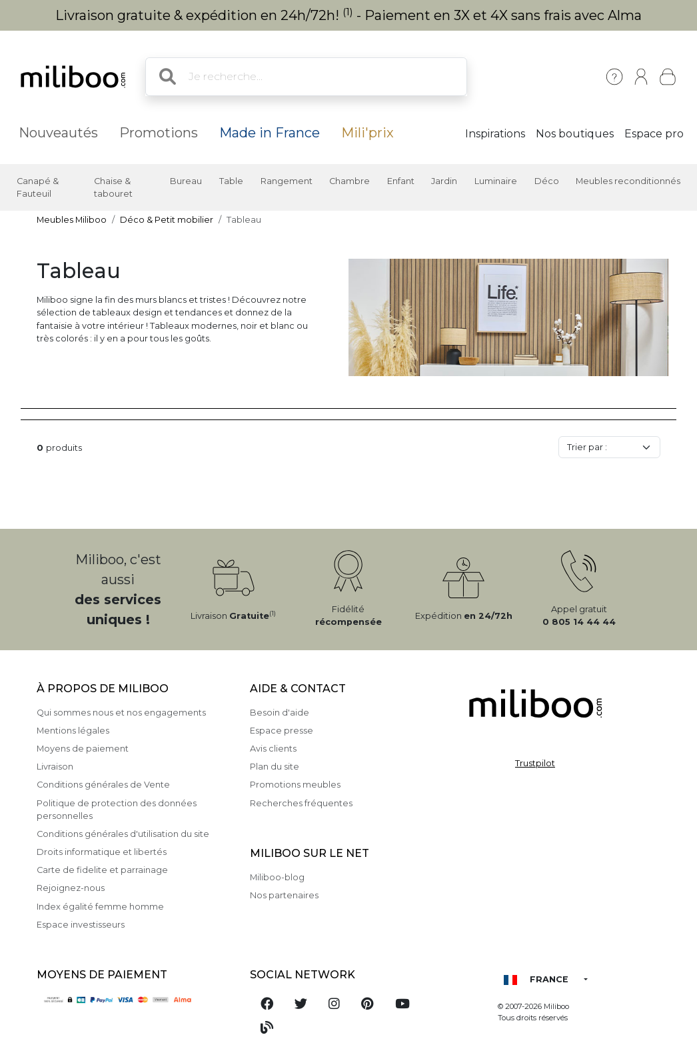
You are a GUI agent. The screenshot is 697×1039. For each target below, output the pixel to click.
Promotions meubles (295, 785)
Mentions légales (73, 731)
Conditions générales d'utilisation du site (123, 834)
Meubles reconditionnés (628, 181)
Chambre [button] (349, 181)
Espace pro (654, 133)
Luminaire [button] (495, 181)
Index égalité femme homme (100, 907)
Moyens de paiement (83, 749)
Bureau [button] (186, 181)
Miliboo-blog (277, 877)
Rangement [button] (287, 181)
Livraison (55, 767)
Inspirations (495, 133)
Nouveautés (58, 133)
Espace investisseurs (81, 925)
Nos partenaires (284, 895)
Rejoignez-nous (71, 888)
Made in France (269, 133)
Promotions (158, 133)
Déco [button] (546, 181)
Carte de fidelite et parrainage (102, 870)
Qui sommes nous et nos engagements (121, 713)
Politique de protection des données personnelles (117, 809)
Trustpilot (535, 763)
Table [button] (231, 181)
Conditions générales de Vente (103, 785)
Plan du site (274, 767)
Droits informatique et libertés (102, 852)
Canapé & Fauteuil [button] (38, 187)
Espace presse (281, 731)
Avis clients (273, 749)
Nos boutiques (575, 133)
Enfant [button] (400, 181)
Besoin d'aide (279, 713)
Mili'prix (367, 133)
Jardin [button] (444, 181)
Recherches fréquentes (301, 803)
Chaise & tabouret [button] (113, 187)
